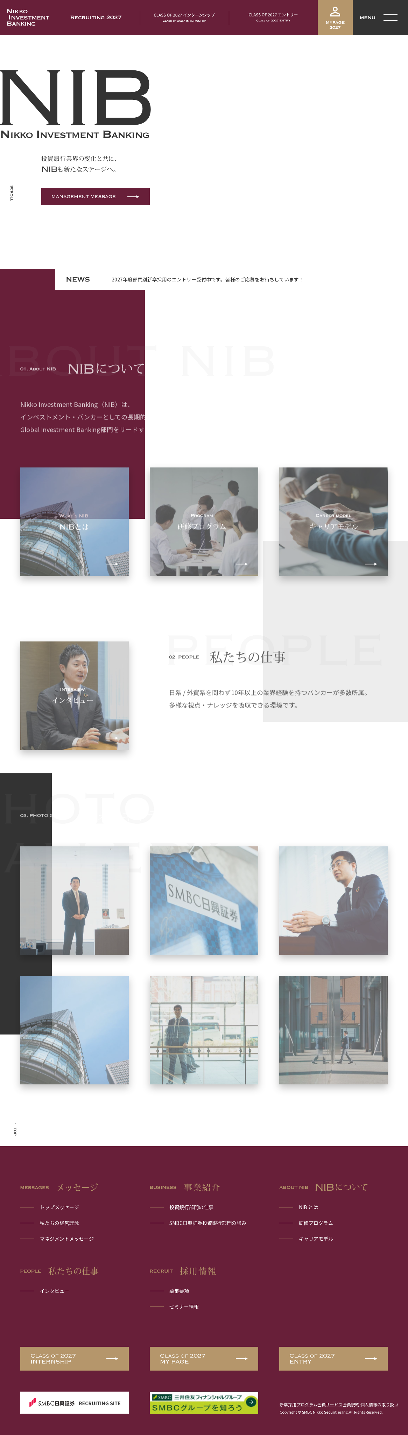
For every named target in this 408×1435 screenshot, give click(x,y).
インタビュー (54, 1290)
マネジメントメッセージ (67, 1238)
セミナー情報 (184, 1306)
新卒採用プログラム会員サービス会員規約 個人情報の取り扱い (339, 1404)
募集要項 (179, 1290)
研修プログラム (316, 1222)
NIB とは (308, 1207)
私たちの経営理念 (59, 1222)
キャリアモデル (316, 1238)
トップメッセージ (59, 1207)
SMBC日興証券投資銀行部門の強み (207, 1222)
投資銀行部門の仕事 (191, 1207)
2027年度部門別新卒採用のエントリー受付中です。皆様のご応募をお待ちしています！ (208, 279)
